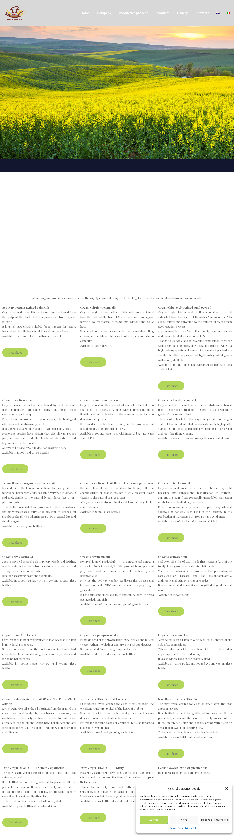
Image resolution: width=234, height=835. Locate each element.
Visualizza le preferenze (214, 820)
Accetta (153, 820)
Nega (184, 820)
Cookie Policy (176, 828)
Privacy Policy (192, 828)
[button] (227, 788)
